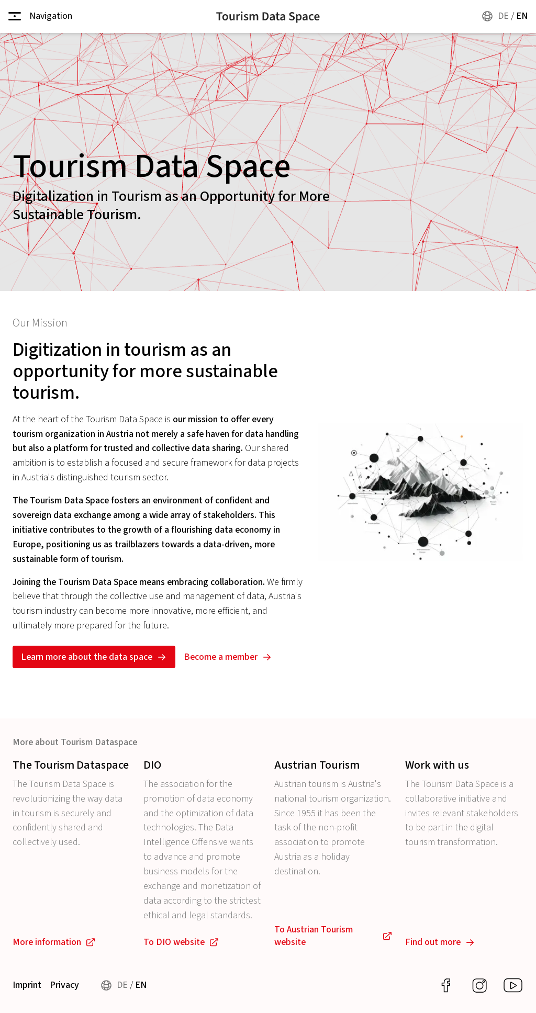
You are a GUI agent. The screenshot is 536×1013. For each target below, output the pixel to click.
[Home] (268, 16)
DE (503, 15)
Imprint (27, 985)
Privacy (64, 985)
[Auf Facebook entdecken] (446, 985)
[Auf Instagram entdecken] (479, 985)
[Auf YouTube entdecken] (512, 985)
